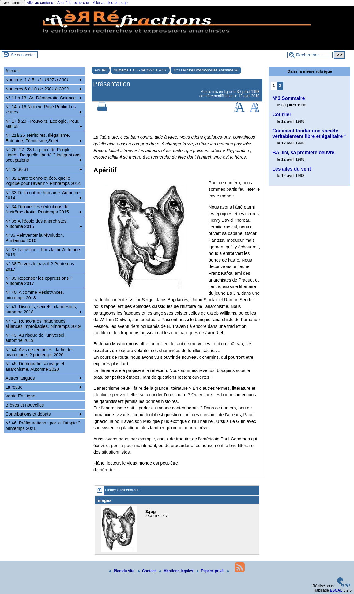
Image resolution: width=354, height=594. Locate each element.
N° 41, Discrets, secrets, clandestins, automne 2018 (44, 309)
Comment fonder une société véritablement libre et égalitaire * (309, 133)
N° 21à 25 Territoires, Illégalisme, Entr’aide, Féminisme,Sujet (44, 138)
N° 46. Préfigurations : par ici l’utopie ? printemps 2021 (43, 425)
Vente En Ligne (21, 395)
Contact (147, 571)
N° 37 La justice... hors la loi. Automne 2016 (43, 252)
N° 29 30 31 (44, 169)
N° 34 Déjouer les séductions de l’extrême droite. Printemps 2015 (44, 209)
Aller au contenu (40, 3)
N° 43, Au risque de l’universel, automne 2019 (36, 338)
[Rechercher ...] (310, 55)
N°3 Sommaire (289, 98)
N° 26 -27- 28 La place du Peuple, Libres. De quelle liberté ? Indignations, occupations (44, 155)
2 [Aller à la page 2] (280, 85)
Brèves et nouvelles (25, 405)
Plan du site (122, 571)
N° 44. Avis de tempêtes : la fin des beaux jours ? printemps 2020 (40, 352)
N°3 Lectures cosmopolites (206, 70)
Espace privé (210, 571)
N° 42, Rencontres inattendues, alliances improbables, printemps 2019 (43, 324)
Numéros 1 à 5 (140, 70)
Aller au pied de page (110, 3)
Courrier (282, 114)
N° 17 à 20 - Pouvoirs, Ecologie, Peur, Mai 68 (44, 124)
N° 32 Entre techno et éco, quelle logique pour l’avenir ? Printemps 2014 (44, 182)
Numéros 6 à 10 (44, 88)
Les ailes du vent (292, 168)
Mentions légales (176, 571)
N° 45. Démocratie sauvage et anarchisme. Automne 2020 (35, 366)
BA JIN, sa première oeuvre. (304, 152)
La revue (44, 387)
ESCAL (336, 590)
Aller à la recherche (73, 3)
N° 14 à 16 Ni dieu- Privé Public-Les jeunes (44, 109)
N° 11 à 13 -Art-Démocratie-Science (44, 97)
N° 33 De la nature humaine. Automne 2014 (44, 195)
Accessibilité (12, 3)
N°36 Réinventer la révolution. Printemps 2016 (35, 238)
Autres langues (44, 378)
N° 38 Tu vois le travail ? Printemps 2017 (40, 266)
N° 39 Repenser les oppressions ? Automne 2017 (39, 281)
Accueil (101, 70)
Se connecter (23, 54)
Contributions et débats (44, 414)
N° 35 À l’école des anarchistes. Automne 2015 (44, 224)
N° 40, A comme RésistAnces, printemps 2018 (35, 295)
